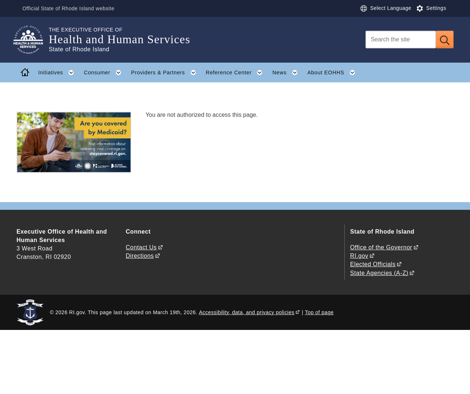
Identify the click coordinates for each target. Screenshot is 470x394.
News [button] (287, 72)
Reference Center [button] (236, 72)
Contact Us (141, 247)
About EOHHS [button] (334, 72)
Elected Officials (373, 264)
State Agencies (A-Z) (379, 273)
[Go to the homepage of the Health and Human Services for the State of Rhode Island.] (32, 40)
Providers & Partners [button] (166, 72)
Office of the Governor (381, 247)
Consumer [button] (105, 72)
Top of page (319, 312)
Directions (140, 256)
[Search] (401, 39)
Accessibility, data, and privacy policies (246, 312)
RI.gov (359, 256)
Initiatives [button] (58, 72)
